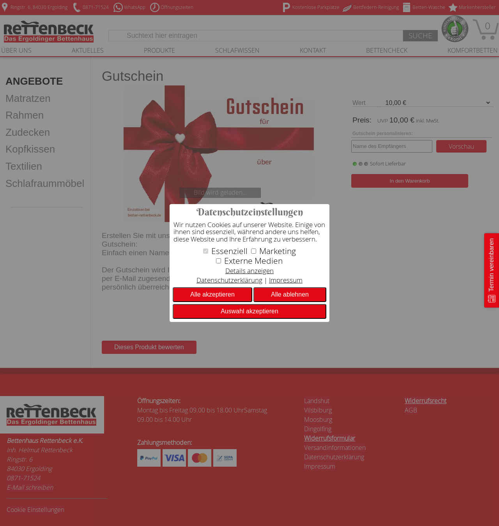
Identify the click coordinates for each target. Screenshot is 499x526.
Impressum (286, 279)
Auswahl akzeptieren (249, 311)
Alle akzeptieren (212, 294)
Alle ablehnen (290, 294)
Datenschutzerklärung (229, 279)
